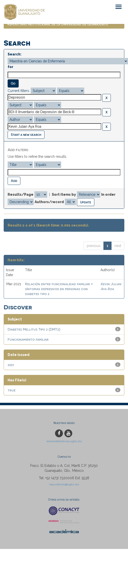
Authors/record (49, 202)
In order (108, 194)
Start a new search (26, 134)
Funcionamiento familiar (28, 339)
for (10, 67)
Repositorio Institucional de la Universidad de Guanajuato (57, 24)
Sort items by (64, 194)
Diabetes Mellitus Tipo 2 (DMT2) (34, 329)
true (11, 390)
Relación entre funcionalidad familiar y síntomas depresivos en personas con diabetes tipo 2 (59, 289)
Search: (14, 54)
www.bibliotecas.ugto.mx (64, 441)
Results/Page (20, 194)
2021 (11, 365)
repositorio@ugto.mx (64, 484)
